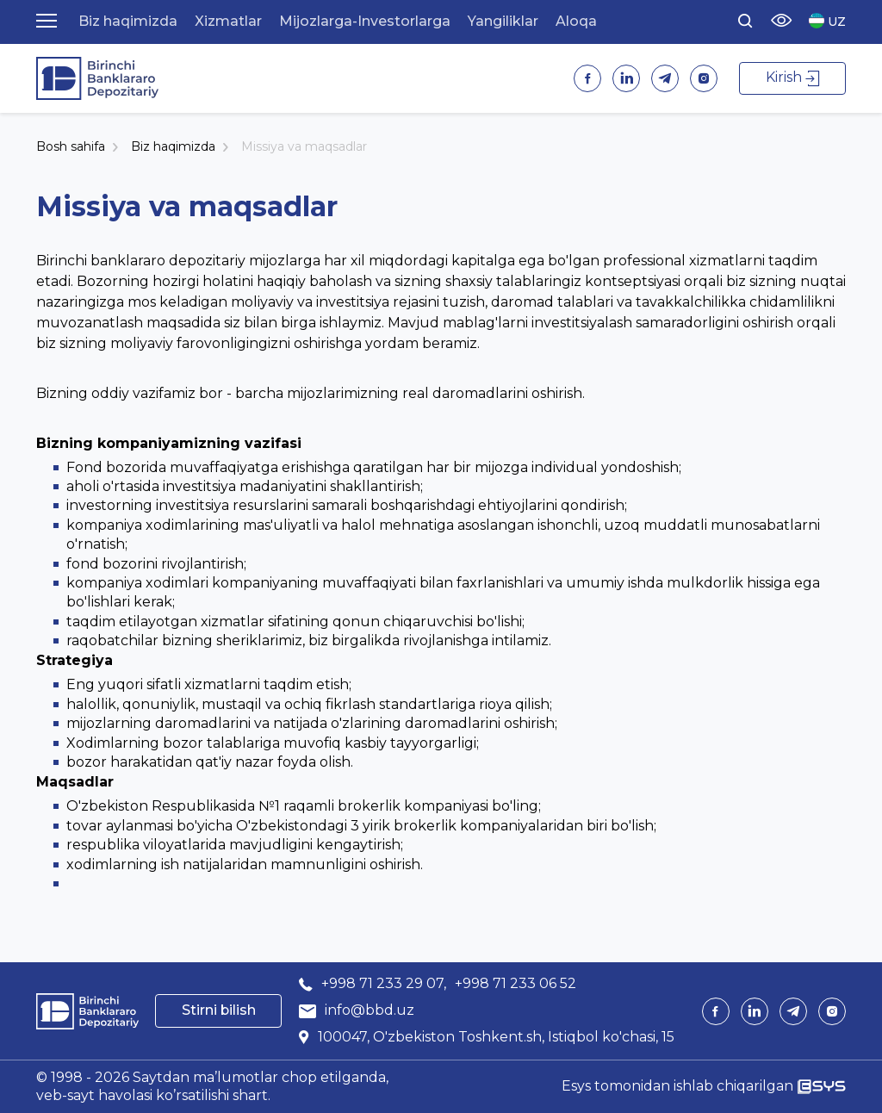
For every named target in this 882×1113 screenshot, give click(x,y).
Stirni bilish (219, 1010)
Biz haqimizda (127, 21)
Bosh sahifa (70, 146)
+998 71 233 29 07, (383, 983)
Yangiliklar (503, 21)
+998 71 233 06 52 (515, 983)
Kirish (792, 77)
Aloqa (576, 21)
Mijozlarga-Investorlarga (364, 21)
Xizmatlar (228, 21)
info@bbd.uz (369, 1010)
